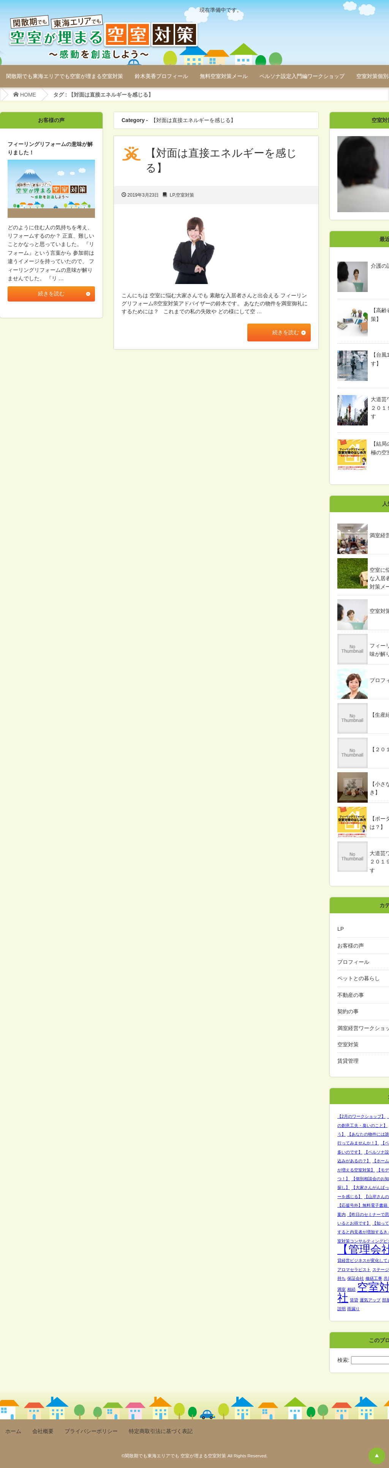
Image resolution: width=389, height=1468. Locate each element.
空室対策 (185, 195)
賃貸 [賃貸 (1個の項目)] (354, 1300)
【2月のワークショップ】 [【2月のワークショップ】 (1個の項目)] (361, 1116)
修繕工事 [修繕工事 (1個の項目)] (373, 1278)
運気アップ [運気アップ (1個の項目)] (370, 1300)
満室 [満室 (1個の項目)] (341, 1289)
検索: (343, 1360)
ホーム (13, 1431)
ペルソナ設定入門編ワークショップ (302, 75)
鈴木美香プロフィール (161, 75)
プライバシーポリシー (91, 1431)
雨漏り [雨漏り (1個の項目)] (353, 1308)
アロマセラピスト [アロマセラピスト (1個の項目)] (354, 1269)
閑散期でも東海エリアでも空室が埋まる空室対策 (64, 75)
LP (172, 195)
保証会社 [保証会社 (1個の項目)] (355, 1278)
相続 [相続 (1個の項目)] (351, 1289)
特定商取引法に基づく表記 (161, 1431)
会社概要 (43, 1431)
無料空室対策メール (224, 75)
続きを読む (284, 333)
